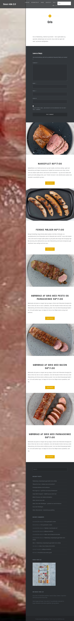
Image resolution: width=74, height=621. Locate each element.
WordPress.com (61, 619)
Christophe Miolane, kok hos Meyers (41, 487)
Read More (50, 183)
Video (42, 2)
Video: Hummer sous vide (38, 500)
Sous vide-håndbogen (38, 506)
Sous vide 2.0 (9, 4)
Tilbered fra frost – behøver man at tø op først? (44, 484)
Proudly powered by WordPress (42, 619)
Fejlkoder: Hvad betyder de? (51, 528)
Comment (35, 62)
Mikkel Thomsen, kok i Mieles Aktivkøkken (42, 497)
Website (35, 98)
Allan (34, 543)
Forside (27, 2)
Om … (54, 5)
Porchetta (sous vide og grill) (45, 552)
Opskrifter (34, 2)
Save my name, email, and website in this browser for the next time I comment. (49, 108)
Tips (54, 2)
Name (34, 83)
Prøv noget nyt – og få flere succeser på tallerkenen (45, 490)
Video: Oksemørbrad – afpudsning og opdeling (43, 510)
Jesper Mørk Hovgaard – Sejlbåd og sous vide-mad (44, 494)
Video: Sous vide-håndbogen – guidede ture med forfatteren (47, 503)
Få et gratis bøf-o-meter (50, 521)
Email (34, 90)
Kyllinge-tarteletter (48, 531)
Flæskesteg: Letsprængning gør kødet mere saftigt (45, 481)
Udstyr (48, 2)
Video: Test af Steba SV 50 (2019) (52, 534)
